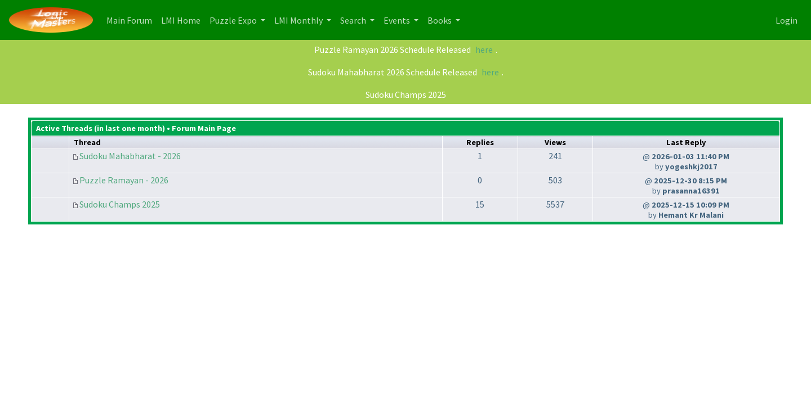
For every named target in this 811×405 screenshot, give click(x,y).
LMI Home (183, 19)
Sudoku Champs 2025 (406, 94)
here (484, 49)
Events (398, 20)
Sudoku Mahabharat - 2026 (130, 155)
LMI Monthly (299, 20)
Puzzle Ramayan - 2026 (123, 180)
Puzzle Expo (234, 20)
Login (786, 20)
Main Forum (131, 19)
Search (354, 20)
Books (440, 20)
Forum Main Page (204, 128)
